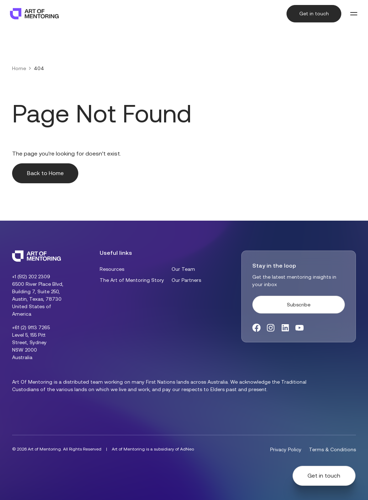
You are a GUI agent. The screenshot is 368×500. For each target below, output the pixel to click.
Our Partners (186, 280)
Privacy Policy (285, 449)
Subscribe (298, 304)
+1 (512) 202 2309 (31, 276)
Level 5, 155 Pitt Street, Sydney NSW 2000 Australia (29, 346)
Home (19, 68)
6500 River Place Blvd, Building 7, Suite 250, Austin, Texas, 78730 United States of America (37, 299)
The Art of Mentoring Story (132, 280)
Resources (112, 269)
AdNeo (187, 449)
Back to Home (45, 173)
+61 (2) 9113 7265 (31, 327)
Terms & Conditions (332, 449)
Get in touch (314, 13)
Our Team (183, 269)
